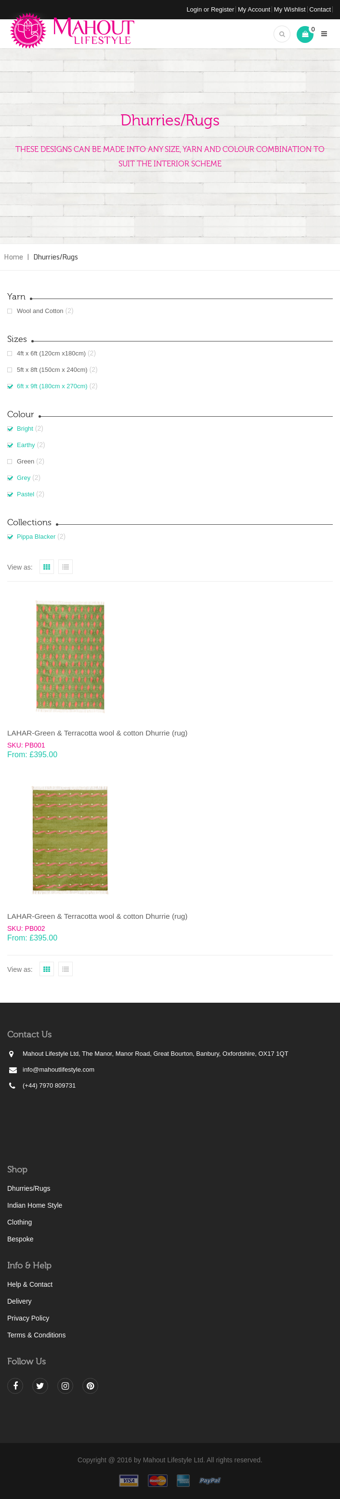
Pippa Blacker (36, 536)
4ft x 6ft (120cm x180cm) (51, 353)
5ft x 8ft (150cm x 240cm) (52, 369)
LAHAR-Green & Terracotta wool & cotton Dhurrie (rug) (97, 733)
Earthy (26, 445)
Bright (25, 428)
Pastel (25, 494)
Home (13, 256)
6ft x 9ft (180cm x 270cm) (52, 386)
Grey (23, 477)
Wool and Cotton (40, 310)
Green (25, 461)
